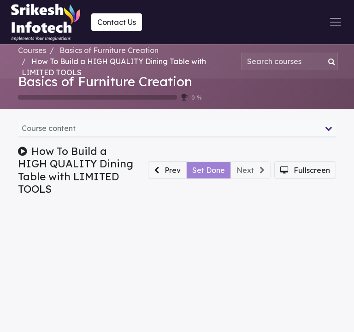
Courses (32, 50)
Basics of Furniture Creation (105, 81)
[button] (167, 170)
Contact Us (116, 22)
